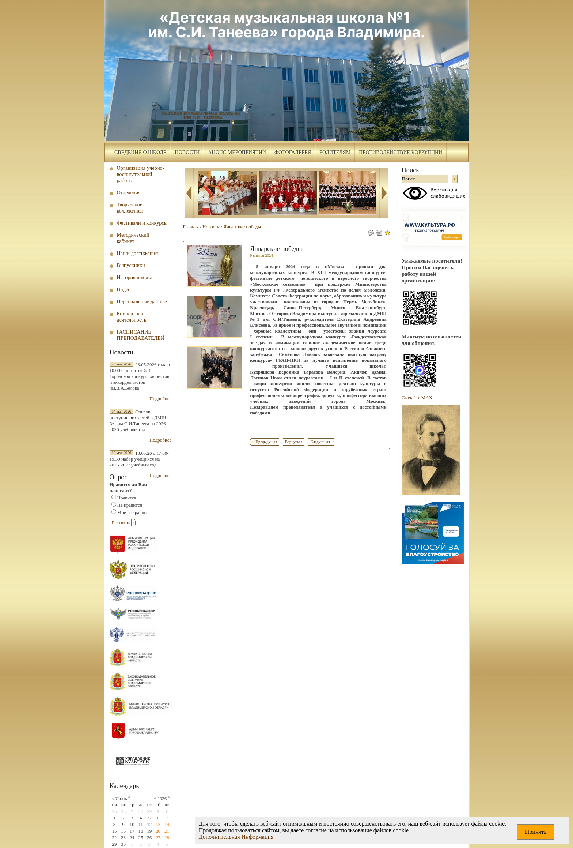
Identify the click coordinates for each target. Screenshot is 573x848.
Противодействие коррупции (400, 152)
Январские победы (242, 226)
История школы (134, 277)
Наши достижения (137, 253)
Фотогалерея (292, 152)
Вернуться (293, 442)
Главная (191, 226)
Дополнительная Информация (236, 837)
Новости (187, 152)
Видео (124, 289)
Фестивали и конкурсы (142, 223)
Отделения (129, 192)
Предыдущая (266, 442)
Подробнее (160, 398)
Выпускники (131, 265)
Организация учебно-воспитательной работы (140, 174)
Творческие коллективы (130, 208)
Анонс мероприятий (237, 152)
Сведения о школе (140, 152)
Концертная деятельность (132, 317)
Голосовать (121, 523)
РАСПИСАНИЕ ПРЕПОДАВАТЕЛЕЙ (141, 335)
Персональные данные (142, 301)
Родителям (334, 152)
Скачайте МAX (417, 397)
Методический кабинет (133, 238)
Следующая (320, 442)
